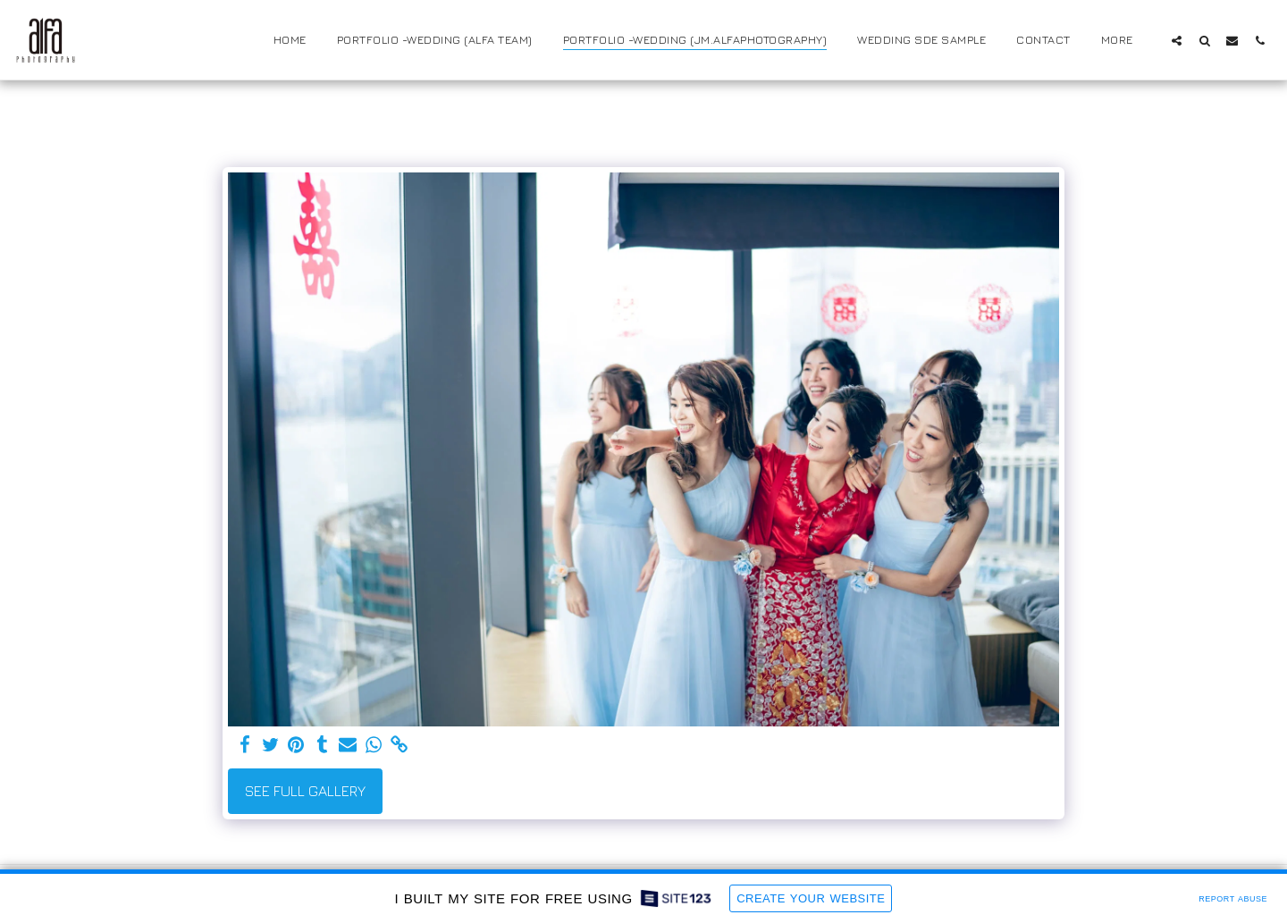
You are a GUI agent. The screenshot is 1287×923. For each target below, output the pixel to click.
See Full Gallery (305, 791)
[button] (1177, 40)
